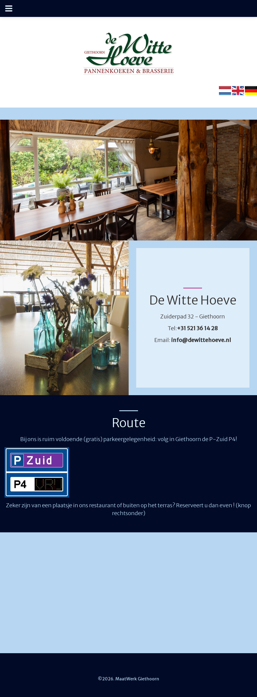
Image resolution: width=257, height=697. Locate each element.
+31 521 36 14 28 (197, 328)
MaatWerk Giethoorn (136, 679)
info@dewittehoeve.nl (201, 340)
